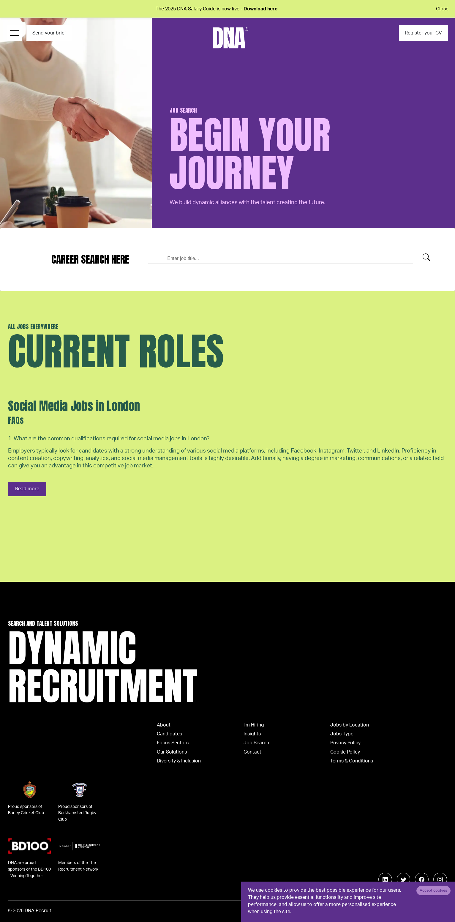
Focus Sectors (173, 742)
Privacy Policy (345, 742)
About (163, 725)
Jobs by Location (349, 725)
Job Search (256, 742)
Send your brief (49, 33)
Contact (252, 752)
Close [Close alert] (442, 9)
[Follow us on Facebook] (422, 879)
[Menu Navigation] (14, 33)
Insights (252, 734)
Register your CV (423, 33)
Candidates (169, 734)
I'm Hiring (254, 725)
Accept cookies (433, 890)
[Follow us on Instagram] (440, 879)
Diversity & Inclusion (179, 761)
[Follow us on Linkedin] (385, 879)
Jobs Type (341, 734)
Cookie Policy (345, 752)
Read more (27, 488)
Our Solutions (172, 752)
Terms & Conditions (351, 761)
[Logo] (230, 37)
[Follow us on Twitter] (403, 879)
